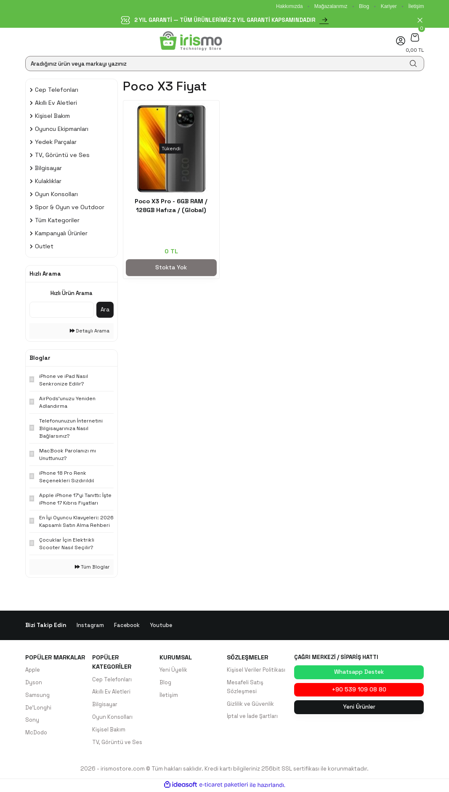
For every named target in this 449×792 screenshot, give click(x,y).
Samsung (37, 695)
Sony (32, 721)
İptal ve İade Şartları (253, 717)
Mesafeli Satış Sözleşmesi (245, 687)
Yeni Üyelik (173, 670)
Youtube (161, 625)
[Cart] (415, 37)
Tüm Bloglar (92, 567)
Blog (364, 6)
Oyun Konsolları (113, 717)
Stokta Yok (171, 267)
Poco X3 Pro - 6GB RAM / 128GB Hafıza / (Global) (171, 205)
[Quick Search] (61, 310)
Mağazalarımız (331, 6)
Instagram (90, 625)
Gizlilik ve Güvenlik (250, 704)
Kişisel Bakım (109, 730)
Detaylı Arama (89, 331)
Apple (33, 670)
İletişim (416, 6)
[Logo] (191, 40)
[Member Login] (401, 41)
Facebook (127, 625)
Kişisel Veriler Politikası (256, 670)
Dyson (34, 682)
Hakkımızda (289, 6)
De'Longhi (38, 708)
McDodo (36, 734)
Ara (105, 309)
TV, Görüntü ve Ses (117, 743)
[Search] (224, 63)
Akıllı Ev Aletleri (111, 692)
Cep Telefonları (112, 679)
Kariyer (389, 6)
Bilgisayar (105, 705)
